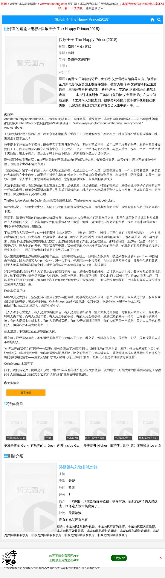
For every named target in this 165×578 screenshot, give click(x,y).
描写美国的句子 (91, 567)
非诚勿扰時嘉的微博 (111, 526)
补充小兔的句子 (13, 567)
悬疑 (72, 480)
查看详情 (26, 392)
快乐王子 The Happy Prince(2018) (70, 29)
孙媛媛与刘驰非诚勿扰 (78, 467)
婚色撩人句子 (30, 567)
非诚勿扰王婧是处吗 (70, 530)
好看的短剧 (18, 29)
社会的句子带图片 (70, 567)
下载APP (119, 558)
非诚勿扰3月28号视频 (80, 526)
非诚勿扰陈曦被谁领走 (102, 530)
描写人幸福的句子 (49, 567)
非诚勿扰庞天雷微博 (141, 526)
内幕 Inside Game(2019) (75, 445)
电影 (34, 29)
